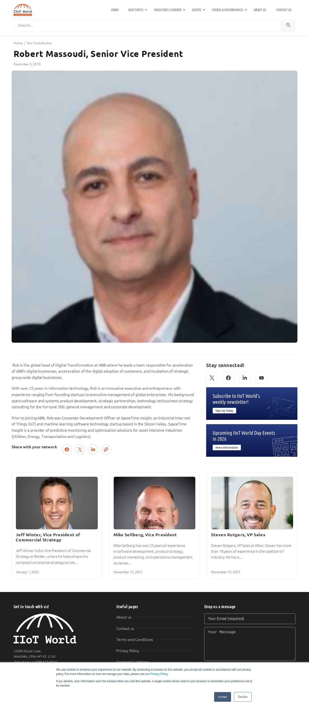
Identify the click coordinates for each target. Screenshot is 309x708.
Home (115, 10)
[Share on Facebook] (67, 449)
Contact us (284, 10)
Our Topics (135, 10)
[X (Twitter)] (212, 378)
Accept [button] (222, 697)
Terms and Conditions (134, 639)
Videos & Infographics (227, 10)
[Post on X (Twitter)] (80, 449)
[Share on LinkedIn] (93, 449)
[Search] (147, 26)
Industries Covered (167, 10)
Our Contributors (39, 43)
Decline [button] (242, 697)
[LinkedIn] (245, 378)
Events (196, 10)
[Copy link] (106, 449)
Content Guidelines (132, 662)
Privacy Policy (159, 674)
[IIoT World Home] (59, 628)
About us (260, 10)
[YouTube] (261, 378)
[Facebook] (228, 378)
